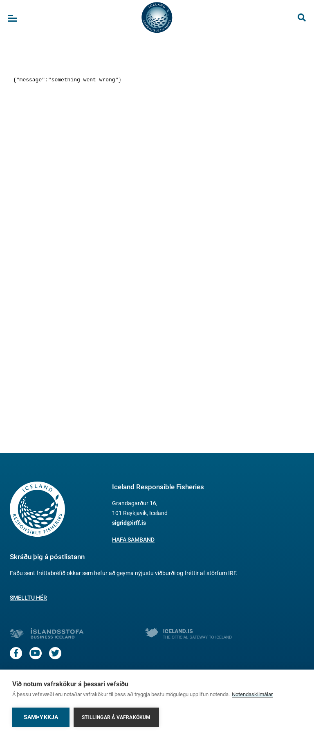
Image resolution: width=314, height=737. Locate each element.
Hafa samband (133, 539)
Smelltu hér (28, 597)
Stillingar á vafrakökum (116, 717)
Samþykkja (41, 717)
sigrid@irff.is (129, 523)
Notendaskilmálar (252, 694)
